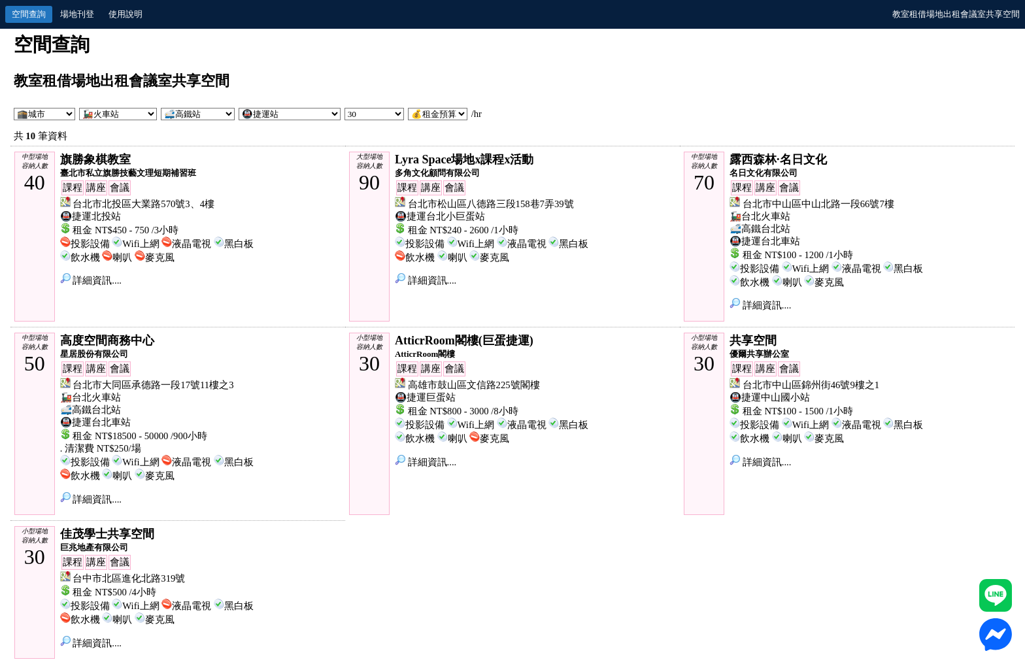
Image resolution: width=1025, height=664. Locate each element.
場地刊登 (77, 14)
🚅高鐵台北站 (760, 229)
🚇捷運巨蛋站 (425, 397)
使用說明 (126, 14)
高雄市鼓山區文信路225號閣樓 (474, 385)
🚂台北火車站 (760, 216)
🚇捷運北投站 (90, 216)
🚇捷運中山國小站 (770, 397)
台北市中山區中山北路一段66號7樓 (818, 204)
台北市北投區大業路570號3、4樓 (143, 204)
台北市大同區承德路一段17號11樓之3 (153, 385)
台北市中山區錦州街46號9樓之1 (811, 385)
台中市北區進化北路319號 (129, 578)
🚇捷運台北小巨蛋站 (440, 216)
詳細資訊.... (91, 280)
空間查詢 (29, 14)
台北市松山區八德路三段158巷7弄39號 (491, 204)
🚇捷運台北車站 (765, 241)
